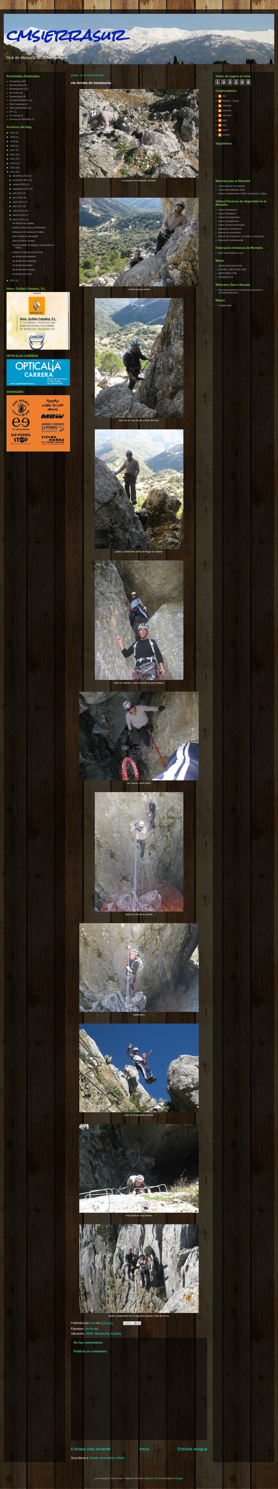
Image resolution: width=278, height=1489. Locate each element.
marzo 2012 (19, 210)
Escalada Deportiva (19, 100)
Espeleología (15, 96)
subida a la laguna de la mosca (27, 252)
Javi (224, 96)
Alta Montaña (16, 85)
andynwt (148, 1478)
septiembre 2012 (21, 189)
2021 (13, 132)
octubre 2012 (19, 184)
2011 (13, 280)
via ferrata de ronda (22, 274)
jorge (224, 120)
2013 (13, 167)
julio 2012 (18, 193)
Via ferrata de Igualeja (23, 223)
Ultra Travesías (16, 104)
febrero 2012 (19, 215)
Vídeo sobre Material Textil (231, 190)
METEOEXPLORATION (230, 266)
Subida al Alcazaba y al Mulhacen (29, 227)
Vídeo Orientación (227, 213)
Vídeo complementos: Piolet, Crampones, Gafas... (243, 193)
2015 (13, 159)
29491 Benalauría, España (103, 1333)
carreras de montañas (20, 119)
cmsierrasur (65, 35)
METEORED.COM (227, 273)
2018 (13, 145)
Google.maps (225, 305)
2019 (13, 141)
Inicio (144, 1449)
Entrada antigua (192, 1449)
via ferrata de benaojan (23, 269)
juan (224, 125)
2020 (13, 137)
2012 (13, 172)
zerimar (225, 134)
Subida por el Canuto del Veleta (28, 232)
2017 (13, 150)
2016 (13, 154)
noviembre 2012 (21, 180)
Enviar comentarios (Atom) (107, 1458)
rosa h (225, 130)
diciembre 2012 (21, 176)
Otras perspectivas (18, 108)
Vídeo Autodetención (228, 221)
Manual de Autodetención (230, 240)
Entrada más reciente (91, 1449)
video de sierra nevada (23, 241)
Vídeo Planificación (227, 210)
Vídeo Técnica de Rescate (231, 225)
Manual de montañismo (230, 229)
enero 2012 (19, 219)
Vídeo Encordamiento (229, 217)
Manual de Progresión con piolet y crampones (241, 236)
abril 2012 (18, 206)
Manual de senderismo (229, 232)
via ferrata (91, 1328)
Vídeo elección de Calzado (231, 186)
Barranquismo (16, 89)
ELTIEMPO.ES (225, 277)
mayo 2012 (18, 202)
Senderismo (15, 81)
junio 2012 (18, 197)
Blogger (179, 1478)
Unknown (226, 105)
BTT (11, 112)
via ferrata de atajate (22, 265)
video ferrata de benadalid (25, 236)
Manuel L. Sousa (230, 101)
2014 (13, 163)
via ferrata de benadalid (23, 256)
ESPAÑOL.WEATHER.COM (232, 269)
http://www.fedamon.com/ (230, 253)
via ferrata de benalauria (24, 261)
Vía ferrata (14, 115)
